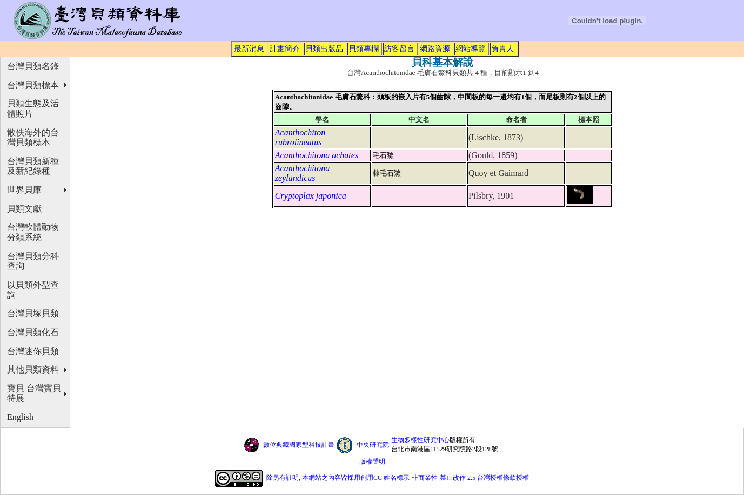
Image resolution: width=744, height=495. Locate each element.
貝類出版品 (324, 48)
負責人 (502, 48)
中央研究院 (373, 445)
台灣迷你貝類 (33, 351)
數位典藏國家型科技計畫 (298, 445)
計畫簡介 (285, 48)
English (20, 417)
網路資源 (435, 48)
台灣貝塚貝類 (33, 313)
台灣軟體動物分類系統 (33, 232)
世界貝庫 (24, 189)
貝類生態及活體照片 (33, 108)
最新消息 (249, 48)
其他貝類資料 (33, 369)
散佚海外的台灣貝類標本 (33, 137)
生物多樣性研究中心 (420, 440)
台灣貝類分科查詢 (33, 261)
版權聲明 (372, 461)
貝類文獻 (24, 208)
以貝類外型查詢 (33, 290)
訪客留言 (399, 48)
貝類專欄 (363, 48)
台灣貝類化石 (33, 332)
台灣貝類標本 (33, 85)
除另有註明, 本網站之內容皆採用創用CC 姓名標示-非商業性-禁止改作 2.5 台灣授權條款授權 (397, 478)
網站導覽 (470, 48)
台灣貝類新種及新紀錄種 (33, 166)
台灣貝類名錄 (33, 66)
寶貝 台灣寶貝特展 (34, 393)
